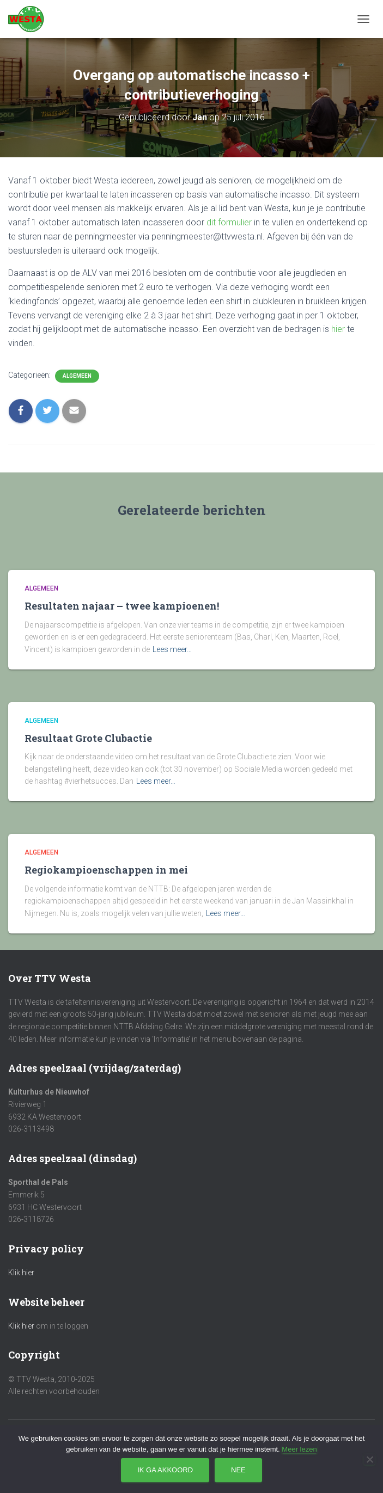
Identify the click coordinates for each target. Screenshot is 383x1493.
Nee (238, 1470)
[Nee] (369, 1459)
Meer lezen (299, 1449)
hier (338, 329)
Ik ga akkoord (165, 1470)
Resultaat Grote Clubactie (88, 738)
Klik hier (21, 1272)
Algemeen (77, 376)
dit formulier (229, 222)
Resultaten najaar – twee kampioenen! (122, 605)
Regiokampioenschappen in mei (106, 869)
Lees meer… (172, 649)
